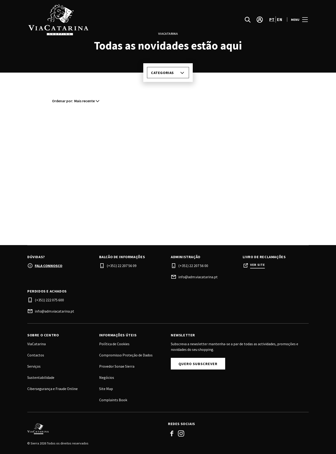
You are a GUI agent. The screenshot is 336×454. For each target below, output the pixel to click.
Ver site (257, 265)
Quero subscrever (197, 363)
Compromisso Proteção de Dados (126, 355)
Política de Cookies (114, 343)
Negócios (106, 377)
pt (271, 19)
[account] (259, 19)
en (279, 19)
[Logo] (94, 428)
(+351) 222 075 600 (49, 300)
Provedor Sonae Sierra (116, 366)
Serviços (34, 366)
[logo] (98, 19)
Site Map (106, 388)
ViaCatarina (36, 343)
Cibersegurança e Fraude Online (52, 388)
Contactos (35, 355)
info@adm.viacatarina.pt (198, 277)
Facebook (171, 433)
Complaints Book (113, 400)
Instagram (181, 433)
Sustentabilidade (40, 377)
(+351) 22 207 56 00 (193, 265)
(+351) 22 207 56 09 (121, 265)
